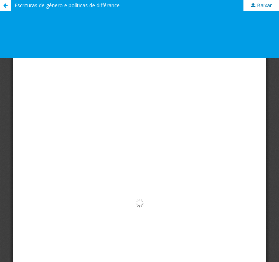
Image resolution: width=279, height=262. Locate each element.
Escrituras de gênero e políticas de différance (67, 5)
